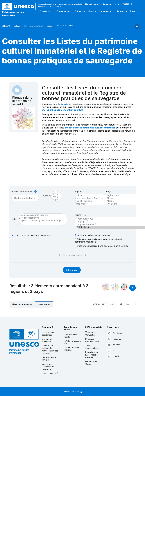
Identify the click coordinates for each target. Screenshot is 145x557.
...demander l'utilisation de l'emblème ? (48, 366)
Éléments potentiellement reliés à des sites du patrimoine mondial (99, 240)
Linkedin (113, 356)
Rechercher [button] (141, 11)
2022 (55, 200)
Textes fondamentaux (91, 346)
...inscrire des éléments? (47, 340)
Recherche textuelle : (24, 191)
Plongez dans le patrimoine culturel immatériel (90, 127)
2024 (55, 194)
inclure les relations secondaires (92, 235)
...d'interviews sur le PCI (72, 342)
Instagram (114, 339)
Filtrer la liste (71, 270)
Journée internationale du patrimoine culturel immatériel (60, 4)
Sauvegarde (105, 11)
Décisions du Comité (91, 362)
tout (17, 235)
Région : (79, 191)
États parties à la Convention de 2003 (62, 110)
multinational (30, 235)
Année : (47, 195)
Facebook (114, 333)
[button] (137, 28)
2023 (55, 197)
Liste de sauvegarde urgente (42, 215)
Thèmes (78, 11)
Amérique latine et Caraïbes (90, 198)
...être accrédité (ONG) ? (49, 358)
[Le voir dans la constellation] (106, 287)
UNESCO (6, 26)
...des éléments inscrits (70, 335)
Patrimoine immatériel (33, 26)
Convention (45, 11)
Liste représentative (42, 217)
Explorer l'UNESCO (123, 4)
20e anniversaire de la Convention (98, 4)
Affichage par (99, 304)
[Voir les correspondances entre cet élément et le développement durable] (124, 287)
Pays (132, 11)
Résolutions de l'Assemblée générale (92, 354)
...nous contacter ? (50, 373)
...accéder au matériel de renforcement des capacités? (50, 349)
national (45, 235)
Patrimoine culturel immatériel (13, 14)
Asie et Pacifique (90, 201)
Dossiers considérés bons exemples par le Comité (101, 246)
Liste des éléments (22, 304)
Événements (63, 11)
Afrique (90, 195)
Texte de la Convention (90, 333)
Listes (91, 11)
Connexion (54, 7)
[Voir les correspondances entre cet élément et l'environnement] (115, 287)
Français (41, 7)
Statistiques (43, 304)
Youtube (113, 345)
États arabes (90, 203)
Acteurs (121, 11)
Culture (17, 26)
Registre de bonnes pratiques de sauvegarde (42, 220)
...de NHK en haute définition (72, 348)
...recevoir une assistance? (48, 333)
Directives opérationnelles (92, 340)
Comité (64, 104)
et (121, 304)
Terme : (80, 215)
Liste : (14, 219)
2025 (55, 191)
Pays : (109, 191)
